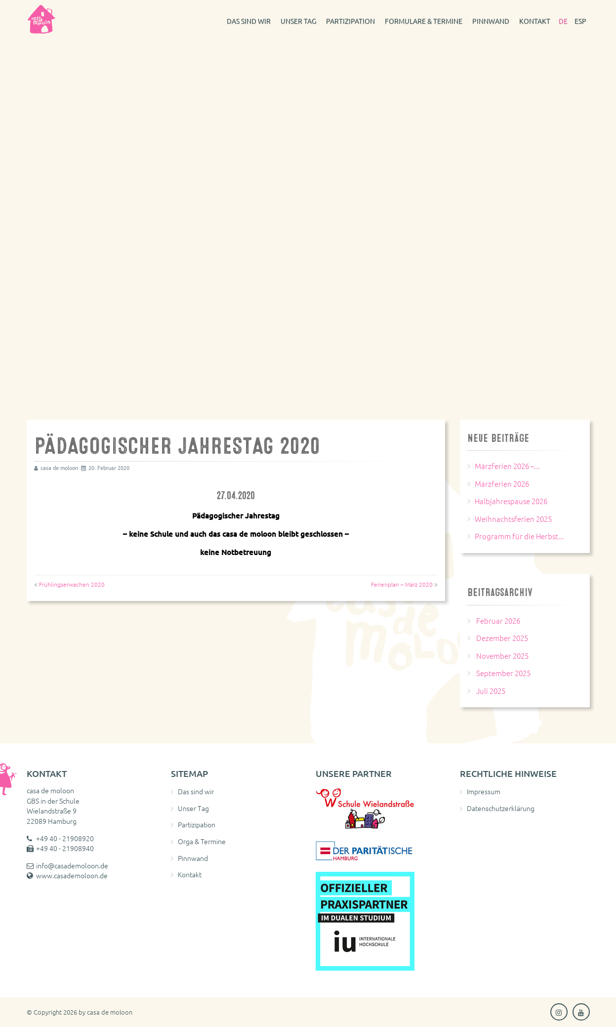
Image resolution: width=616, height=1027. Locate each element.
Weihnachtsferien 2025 (513, 519)
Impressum (483, 791)
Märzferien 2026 (502, 483)
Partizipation (350, 20)
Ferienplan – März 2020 (402, 584)
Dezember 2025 (502, 638)
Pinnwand (490, 20)
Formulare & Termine (423, 20)
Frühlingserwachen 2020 (72, 584)
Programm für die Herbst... (519, 536)
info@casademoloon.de (72, 865)
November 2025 (502, 655)
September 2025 (503, 673)
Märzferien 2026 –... (507, 466)
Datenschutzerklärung (500, 808)
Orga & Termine (202, 841)
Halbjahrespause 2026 (511, 501)
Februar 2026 (498, 620)
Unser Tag (298, 20)
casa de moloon (109, 1012)
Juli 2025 (490, 690)
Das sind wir (249, 20)
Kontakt (534, 20)
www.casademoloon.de (72, 875)
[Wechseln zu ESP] (580, 19)
